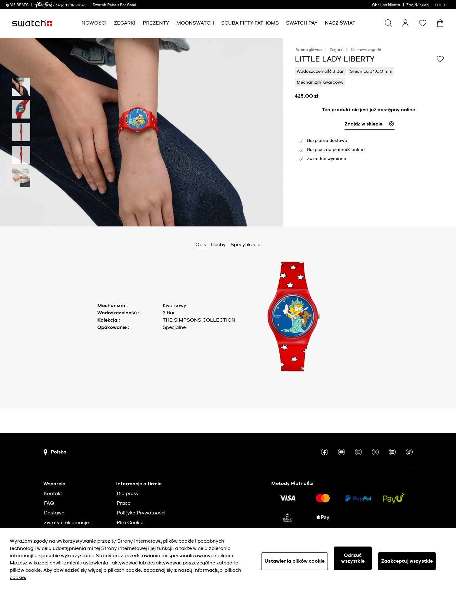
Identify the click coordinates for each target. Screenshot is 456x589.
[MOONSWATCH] (195, 23)
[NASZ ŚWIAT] (340, 23)
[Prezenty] (156, 23)
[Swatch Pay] (302, 23)
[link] (44, 5)
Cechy (218, 244)
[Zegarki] (124, 23)
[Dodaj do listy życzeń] (440, 58)
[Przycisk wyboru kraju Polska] (54, 452)
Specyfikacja (246, 244)
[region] (228, 558)
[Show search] (388, 23)
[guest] (405, 23)
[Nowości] (94, 23)
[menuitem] (94, 23)
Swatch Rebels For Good (114, 5)
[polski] (442, 4)
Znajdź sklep (417, 5)
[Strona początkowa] (32, 23)
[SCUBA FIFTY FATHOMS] (250, 23)
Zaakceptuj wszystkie (407, 561)
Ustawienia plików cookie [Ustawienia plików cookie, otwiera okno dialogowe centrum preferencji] (295, 561)
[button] (423, 23)
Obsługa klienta (386, 5)
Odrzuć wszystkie (352, 558)
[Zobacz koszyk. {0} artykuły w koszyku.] (440, 23)
